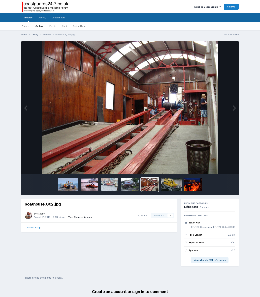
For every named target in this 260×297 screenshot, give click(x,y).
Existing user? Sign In (207, 6)
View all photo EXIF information (210, 260)
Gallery (39, 26)
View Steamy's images (80, 217)
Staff (64, 26)
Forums (25, 26)
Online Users (79, 26)
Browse (28, 19)
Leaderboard (58, 17)
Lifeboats (191, 207)
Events (52, 26)
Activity (42, 17)
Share (142, 215)
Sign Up (231, 6)
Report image (34, 227)
